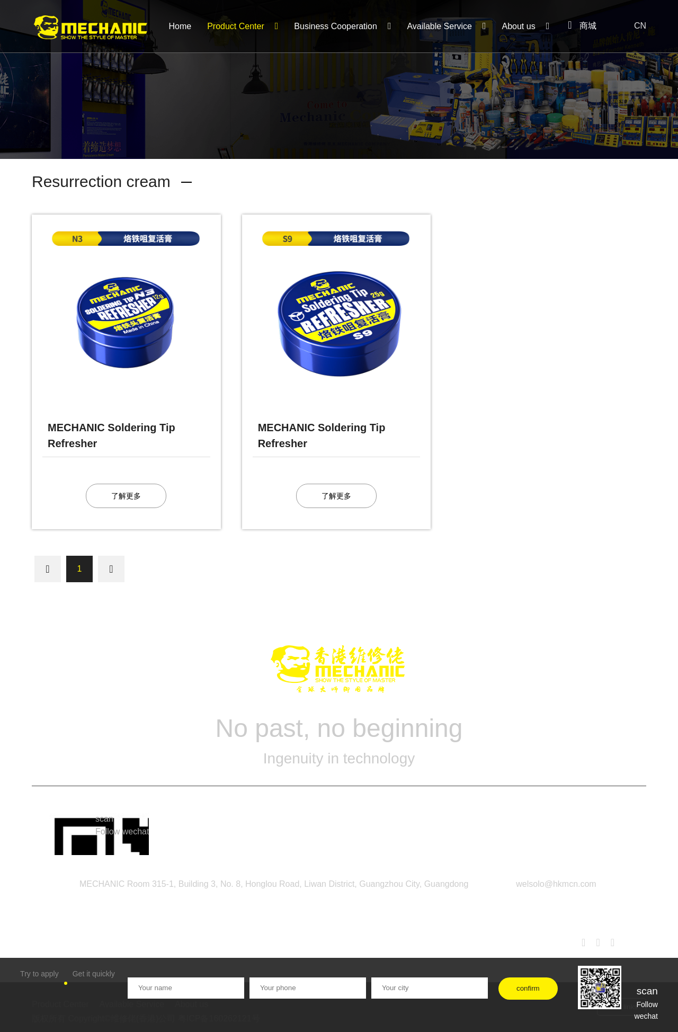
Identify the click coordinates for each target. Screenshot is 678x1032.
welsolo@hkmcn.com (556, 883)
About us (526, 26)
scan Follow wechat (122, 825)
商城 (582, 25)
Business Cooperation (342, 26)
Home (179, 26)
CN (634, 23)
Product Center (242, 26)
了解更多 (126, 496)
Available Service (446, 26)
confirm (528, 988)
